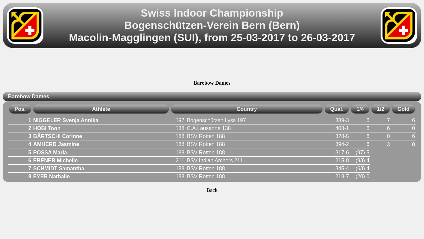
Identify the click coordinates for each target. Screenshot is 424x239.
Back (212, 190)
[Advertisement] (212, 65)
